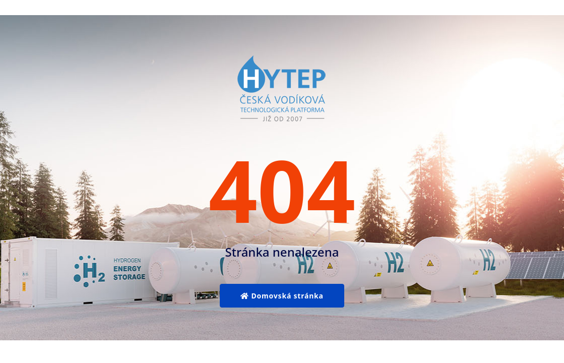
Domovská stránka (282, 295)
